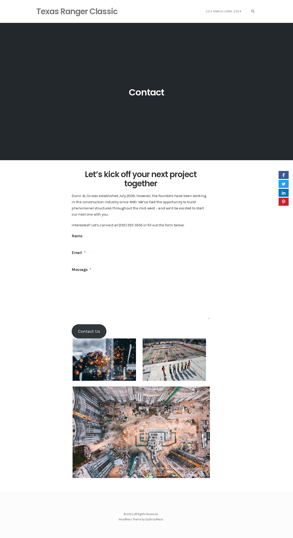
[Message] (141, 296)
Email (79, 252)
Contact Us (89, 331)
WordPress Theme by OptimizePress (141, 519)
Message (81, 269)
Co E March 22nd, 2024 (225, 11)
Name (77, 236)
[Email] (141, 260)
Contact (146, 92)
